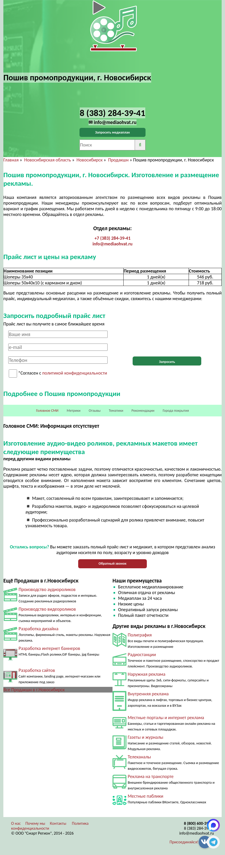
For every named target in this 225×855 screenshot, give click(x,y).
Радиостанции (142, 654)
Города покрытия (176, 410)
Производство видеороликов (47, 609)
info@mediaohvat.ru (112, 244)
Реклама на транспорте (151, 776)
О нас (16, 823)
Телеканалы (139, 757)
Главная (11, 160)
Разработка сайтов (37, 670)
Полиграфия (140, 635)
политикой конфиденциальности (74, 373)
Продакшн (118, 160)
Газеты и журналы (145, 737)
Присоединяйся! (184, 842)
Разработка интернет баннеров (49, 648)
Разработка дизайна (38, 629)
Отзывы (95, 410)
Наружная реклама (146, 674)
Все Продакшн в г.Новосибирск (34, 690)
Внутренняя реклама (148, 694)
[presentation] (167, 341)
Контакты (58, 823)
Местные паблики (145, 796)
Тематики (116, 410)
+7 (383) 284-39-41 (112, 238)
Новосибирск (90, 160)
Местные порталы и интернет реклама (166, 717)
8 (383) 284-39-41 (199, 828)
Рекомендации (143, 410)
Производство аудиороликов (47, 589)
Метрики (73, 410)
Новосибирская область (47, 160)
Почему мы (35, 823)
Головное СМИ (47, 410)
